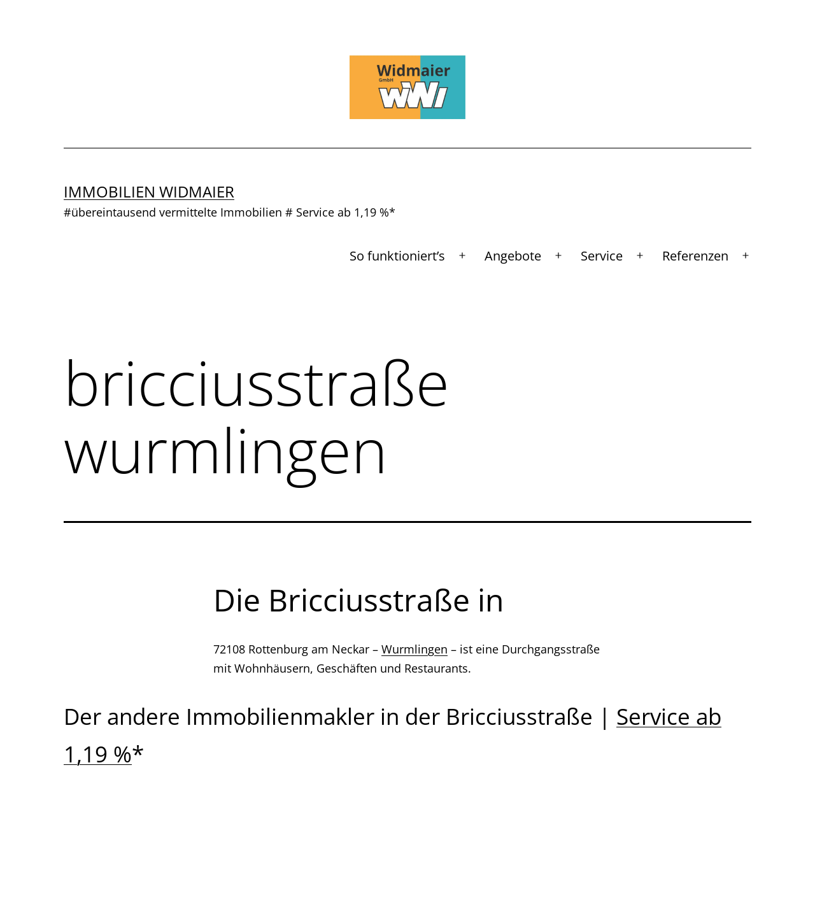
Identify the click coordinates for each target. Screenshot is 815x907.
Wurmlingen (414, 649)
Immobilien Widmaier (149, 191)
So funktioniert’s (397, 255)
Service (602, 255)
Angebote (513, 255)
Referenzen (695, 255)
